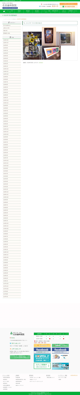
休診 (4, 30)
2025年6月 (5, 53)
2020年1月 (5, 220)
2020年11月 (5, 194)
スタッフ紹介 (6, 381)
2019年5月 (5, 241)
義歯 (60, 379)
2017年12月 (5, 283)
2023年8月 (5, 108)
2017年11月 (5, 286)
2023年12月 (5, 100)
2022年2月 (5, 155)
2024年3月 (5, 92)
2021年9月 (5, 168)
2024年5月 (5, 87)
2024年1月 (5, 97)
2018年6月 (5, 267)
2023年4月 (5, 118)
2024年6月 (5, 84)
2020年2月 (5, 218)
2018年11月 (5, 254)
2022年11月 (5, 131)
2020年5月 (5, 210)
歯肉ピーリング (33, 379)
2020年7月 (5, 205)
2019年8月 (5, 233)
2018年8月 (5, 262)
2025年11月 (5, 42)
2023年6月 (5, 113)
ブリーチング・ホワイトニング (36, 381)
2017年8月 (5, 294)
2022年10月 (5, 134)
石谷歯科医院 (40, 394)
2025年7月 (5, 50)
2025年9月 (5, 45)
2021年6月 (5, 176)
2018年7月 (5, 265)
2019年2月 (5, 246)
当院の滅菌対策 (7, 385)
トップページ (5, 19)
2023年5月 (5, 115)
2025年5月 (5, 55)
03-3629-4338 (68, 6)
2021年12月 (5, 160)
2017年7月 (5, 296)
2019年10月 (5, 228)
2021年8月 (5, 170)
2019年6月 (5, 239)
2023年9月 (5, 105)
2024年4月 (5, 89)
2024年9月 (5, 76)
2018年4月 (5, 273)
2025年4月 (5, 58)
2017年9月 (5, 291)
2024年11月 (5, 71)
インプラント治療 (62, 377)
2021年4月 (5, 181)
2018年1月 (5, 280)
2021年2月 (5, 186)
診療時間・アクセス (73, 11)
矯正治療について (51, 377)
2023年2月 (5, 123)
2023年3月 (5, 121)
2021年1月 (5, 189)
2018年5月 (5, 270)
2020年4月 (5, 212)
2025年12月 (5, 40)
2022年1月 (5, 157)
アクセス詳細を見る (20, 357)
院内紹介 (14, 19)
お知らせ (5, 27)
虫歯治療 (18, 377)
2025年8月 (5, 47)
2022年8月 (5, 139)
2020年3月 (5, 215)
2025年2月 (5, 63)
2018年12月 (5, 252)
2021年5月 (5, 178)
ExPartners (38, 392)
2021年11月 (5, 163)
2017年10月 (5, 288)
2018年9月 (5, 259)
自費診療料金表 (55, 11)
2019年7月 (5, 236)
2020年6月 (5, 207)
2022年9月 (5, 136)
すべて (10, 19)
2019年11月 (5, 225)
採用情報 (5, 389)
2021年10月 (5, 165)
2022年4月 (5, 150)
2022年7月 (5, 142)
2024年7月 (5, 81)
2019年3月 (5, 244)
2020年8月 (5, 202)
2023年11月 (5, 102)
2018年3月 (5, 275)
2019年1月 (5, 249)
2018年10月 (5, 257)
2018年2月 (5, 278)
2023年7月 (5, 110)
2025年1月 (5, 66)
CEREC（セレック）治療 (35, 377)
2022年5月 (5, 147)
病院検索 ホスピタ (45, 392)
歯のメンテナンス (19, 385)
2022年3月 (5, 152)
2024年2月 (5, 95)
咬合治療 (18, 383)
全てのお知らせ (6, 25)
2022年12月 (5, 129)
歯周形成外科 (19, 381)
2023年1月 (5, 126)
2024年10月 (5, 74)
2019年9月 (5, 231)
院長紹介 (5, 379)
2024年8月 (5, 79)
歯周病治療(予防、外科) (21, 379)
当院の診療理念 (7, 377)
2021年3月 (5, 184)
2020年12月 (5, 191)
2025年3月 (5, 61)
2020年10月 (5, 197)
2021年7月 (5, 173)
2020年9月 (5, 199)
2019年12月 (5, 223)
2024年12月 (5, 68)
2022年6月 (5, 144)
